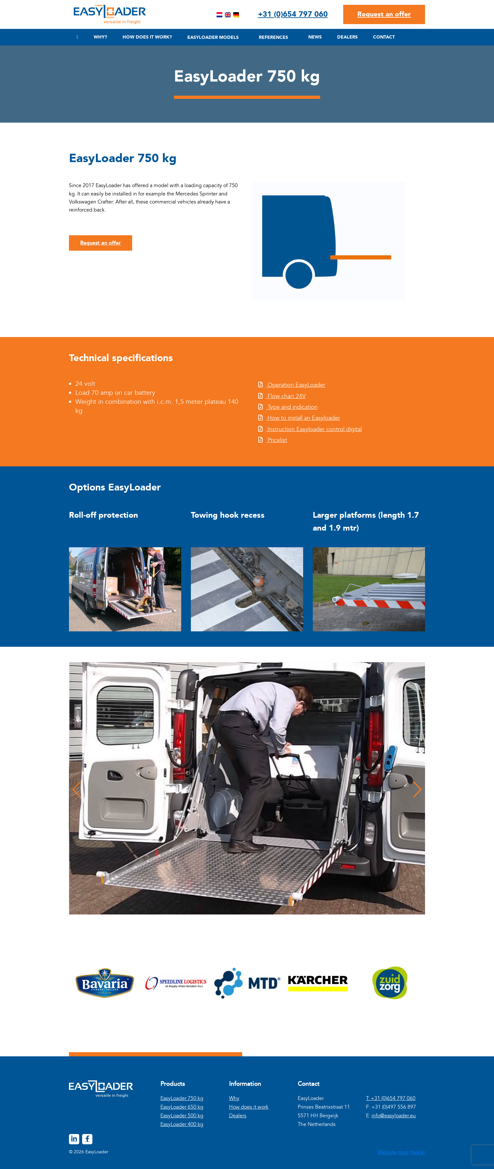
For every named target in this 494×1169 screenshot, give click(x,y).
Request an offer (384, 14)
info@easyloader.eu (393, 1115)
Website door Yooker (401, 1152)
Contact (384, 37)
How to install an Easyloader (303, 418)
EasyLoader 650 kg (181, 1107)
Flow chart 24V (286, 396)
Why (234, 1098)
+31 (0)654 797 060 (293, 14)
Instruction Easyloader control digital (314, 429)
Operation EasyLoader (295, 385)
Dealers (347, 37)
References (273, 37)
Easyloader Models (213, 37)
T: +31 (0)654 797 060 (390, 1098)
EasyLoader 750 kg (181, 1098)
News (315, 37)
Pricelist (276, 440)
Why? (100, 37)
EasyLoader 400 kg (181, 1124)
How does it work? (147, 37)
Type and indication (292, 407)
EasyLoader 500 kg (181, 1115)
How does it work (248, 1107)
